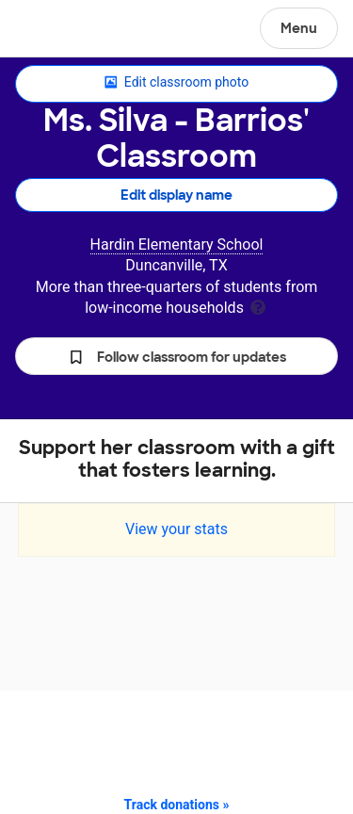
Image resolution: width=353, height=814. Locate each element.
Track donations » (177, 804)
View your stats (176, 529)
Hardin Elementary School (177, 244)
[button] (176, 356)
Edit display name (176, 195)
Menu (299, 28)
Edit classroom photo (176, 82)
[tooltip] (258, 306)
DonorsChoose (59, 30)
